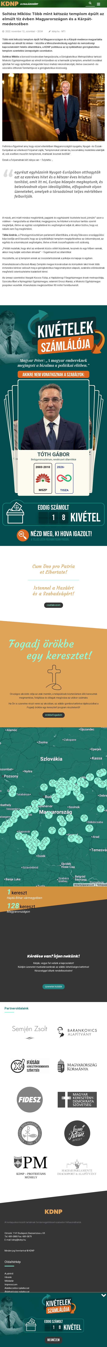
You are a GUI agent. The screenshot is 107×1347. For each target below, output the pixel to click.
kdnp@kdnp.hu (19, 1240)
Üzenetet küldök (53, 986)
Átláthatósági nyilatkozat (17, 1291)
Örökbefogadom (53, 715)
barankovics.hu (77, 1021)
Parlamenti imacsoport (77, 1155)
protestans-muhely (30, 1155)
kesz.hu (30, 1122)
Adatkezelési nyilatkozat (17, 1288)
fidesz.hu (30, 1088)
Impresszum (11, 1284)
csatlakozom (53, 605)
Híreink (8, 1277)
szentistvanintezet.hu (77, 1122)
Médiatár (9, 1281)
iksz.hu (29, 1054)
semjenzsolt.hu (30, 1021)
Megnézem (53, 1340)
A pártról (9, 1273)
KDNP (53, 1212)
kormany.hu (77, 1054)
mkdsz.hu (77, 1088)
